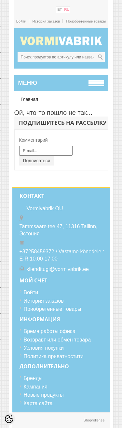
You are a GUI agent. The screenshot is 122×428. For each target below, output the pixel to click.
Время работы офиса (49, 331)
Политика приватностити (54, 356)
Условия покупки (44, 348)
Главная (29, 99)
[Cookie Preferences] (9, 419)
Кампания (35, 386)
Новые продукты (44, 395)
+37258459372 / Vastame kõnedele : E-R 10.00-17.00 (62, 255)
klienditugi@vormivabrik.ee (58, 269)
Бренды (33, 378)
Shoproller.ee (94, 420)
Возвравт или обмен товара (57, 339)
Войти (21, 21)
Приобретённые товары (86, 21)
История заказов (46, 21)
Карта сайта (38, 403)
